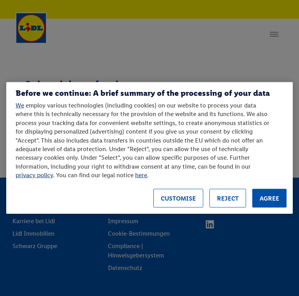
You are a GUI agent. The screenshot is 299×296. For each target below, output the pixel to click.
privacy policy (34, 175)
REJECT (228, 198)
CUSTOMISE (178, 198)
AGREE (269, 198)
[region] (149, 148)
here (141, 175)
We (20, 105)
